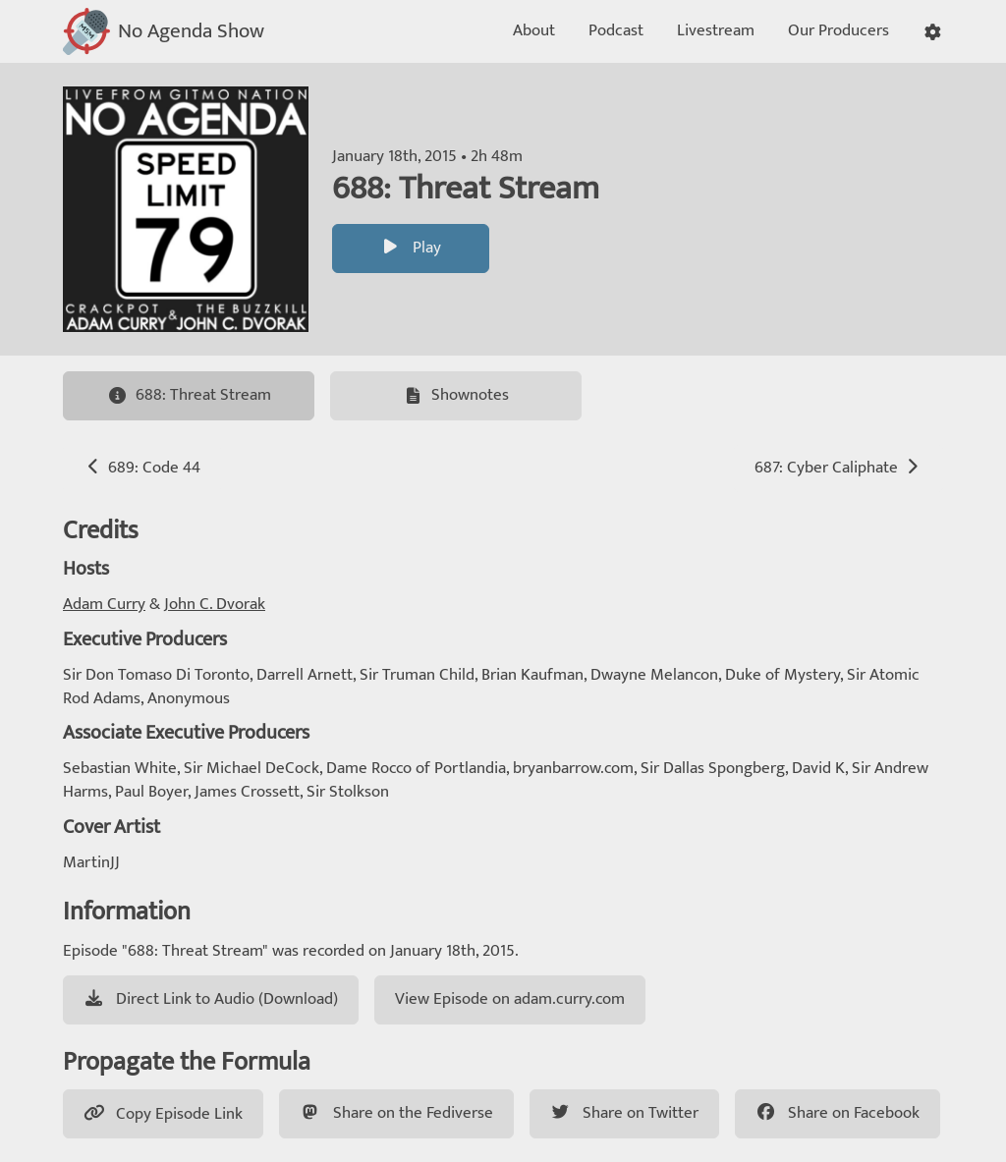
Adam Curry (104, 604)
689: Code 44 (142, 467)
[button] (933, 32)
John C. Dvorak (214, 604)
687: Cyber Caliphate (838, 467)
